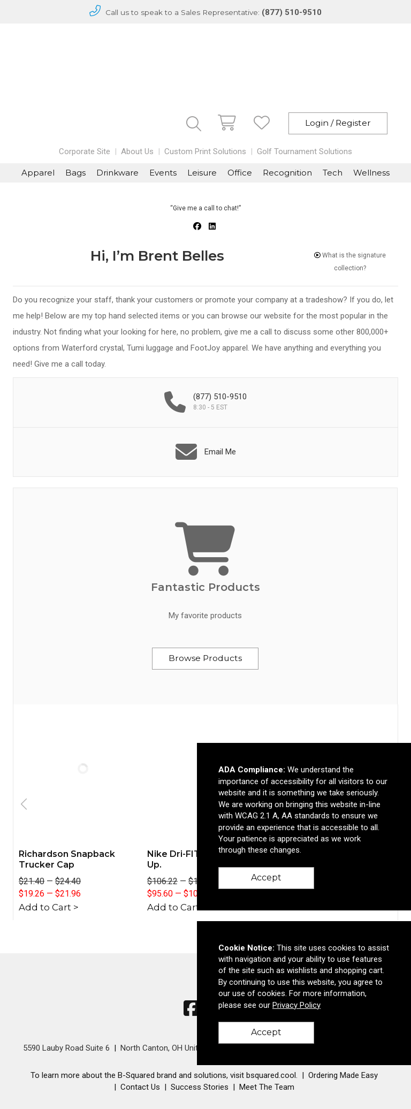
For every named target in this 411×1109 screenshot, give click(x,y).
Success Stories (200, 1087)
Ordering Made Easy (343, 1075)
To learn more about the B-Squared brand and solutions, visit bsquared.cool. (164, 1075)
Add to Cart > (49, 907)
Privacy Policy (296, 1005)
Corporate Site (84, 151)
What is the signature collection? (350, 262)
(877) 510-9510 (292, 12)
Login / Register (338, 123)
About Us (137, 151)
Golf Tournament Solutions (304, 151)
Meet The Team (266, 1087)
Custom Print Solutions (205, 151)
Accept (266, 877)
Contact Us (140, 1087)
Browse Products (205, 658)
